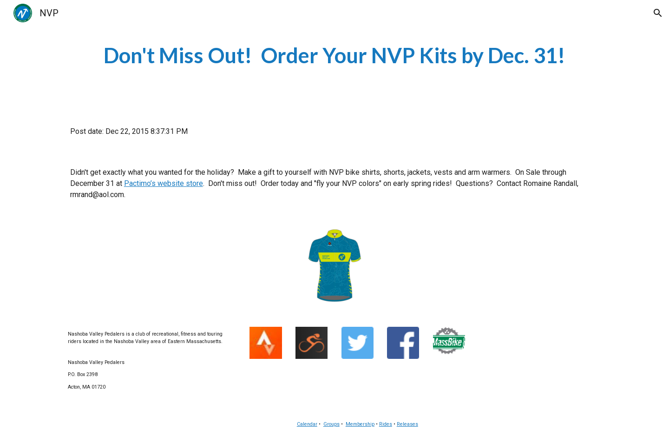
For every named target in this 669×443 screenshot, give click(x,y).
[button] (658, 13)
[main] (334, 55)
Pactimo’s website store (163, 183)
